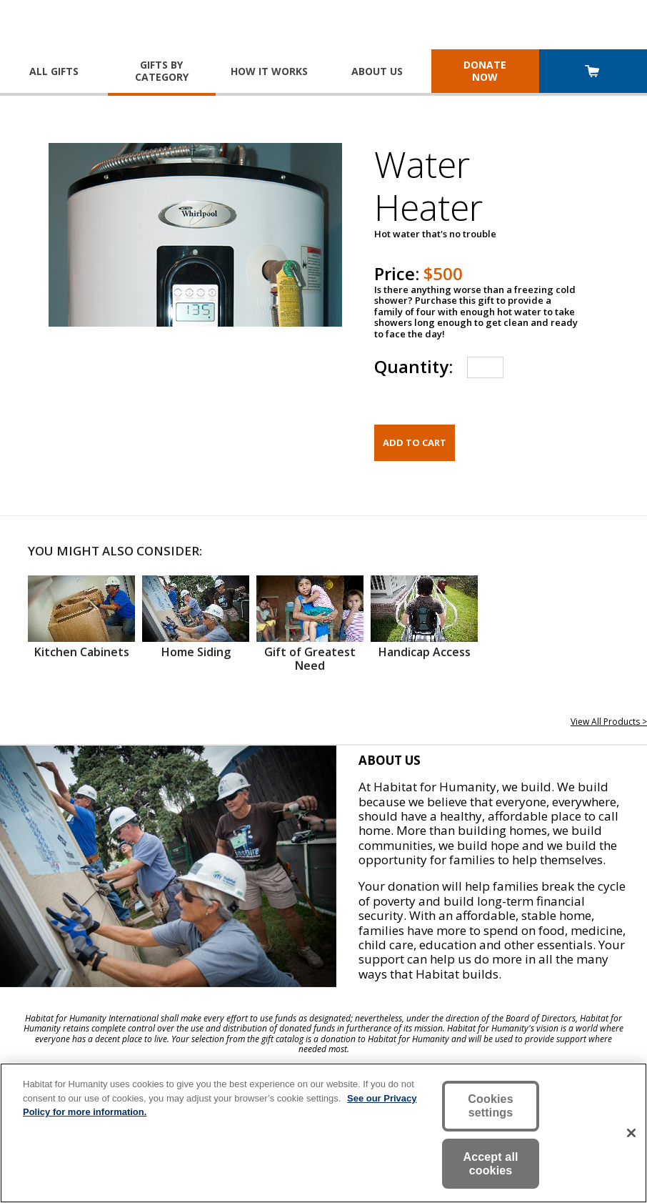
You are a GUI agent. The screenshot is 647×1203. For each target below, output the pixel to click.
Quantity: (413, 366)
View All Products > (609, 722)
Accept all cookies (490, 1164)
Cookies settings (490, 1106)
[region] (323, 1133)
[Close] (631, 1133)
